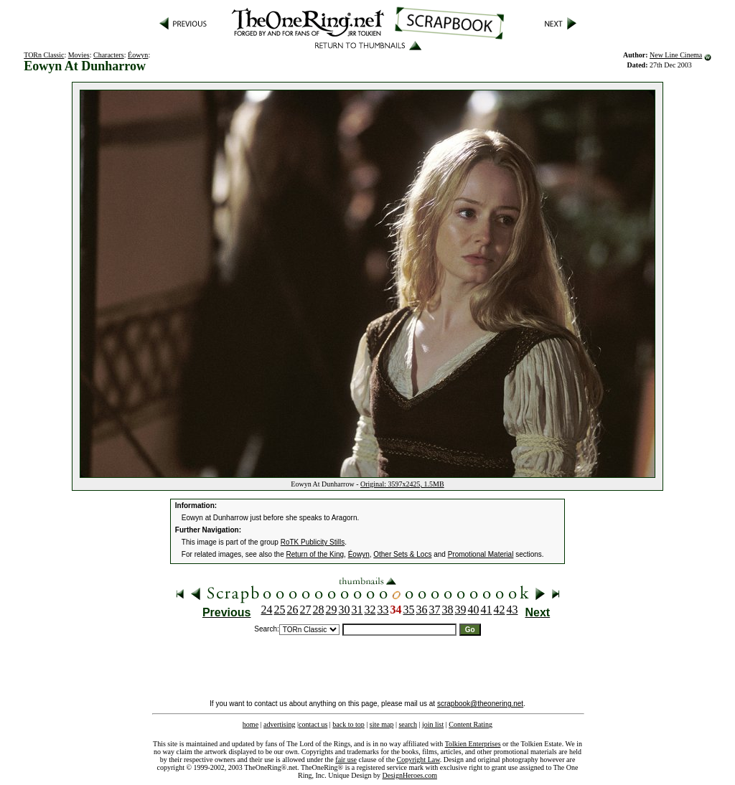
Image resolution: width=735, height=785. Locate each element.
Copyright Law (418, 759)
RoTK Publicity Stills (313, 542)
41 (486, 609)
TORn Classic (44, 55)
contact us (313, 724)
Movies (79, 55)
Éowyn (138, 55)
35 (409, 609)
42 (499, 609)
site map (382, 724)
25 (280, 609)
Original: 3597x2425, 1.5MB (402, 484)
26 (293, 609)
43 (512, 609)
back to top (348, 724)
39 (461, 609)
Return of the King (315, 554)
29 (331, 609)
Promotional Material (481, 554)
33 (383, 609)
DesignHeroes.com (410, 775)
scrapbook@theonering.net (480, 704)
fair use (346, 759)
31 (357, 609)
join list (433, 724)
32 (370, 609)
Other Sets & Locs (402, 554)
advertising (279, 724)
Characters (108, 55)
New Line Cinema (676, 55)
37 (435, 609)
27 (306, 609)
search (407, 724)
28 (318, 609)
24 (267, 609)
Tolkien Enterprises (473, 744)
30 (344, 609)
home (250, 724)
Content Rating (470, 724)
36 (422, 609)
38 (448, 609)
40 (473, 609)
